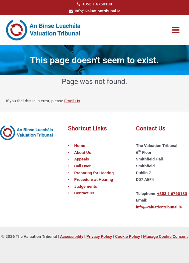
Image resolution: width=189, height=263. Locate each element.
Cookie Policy (127, 236)
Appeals (81, 159)
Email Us (72, 100)
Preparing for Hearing (94, 172)
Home (79, 145)
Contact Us (84, 192)
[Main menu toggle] (176, 30)
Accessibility (71, 236)
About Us (82, 152)
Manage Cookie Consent (165, 236)
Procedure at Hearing (93, 179)
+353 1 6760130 (94, 3)
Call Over (82, 165)
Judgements (85, 186)
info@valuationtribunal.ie (95, 10)
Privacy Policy (99, 236)
